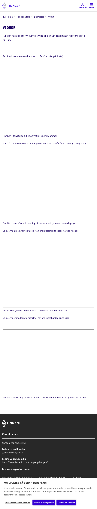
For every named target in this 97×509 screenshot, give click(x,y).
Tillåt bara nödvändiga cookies (44, 503)
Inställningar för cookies (17, 502)
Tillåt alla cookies (66, 502)
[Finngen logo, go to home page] (11, 5)
